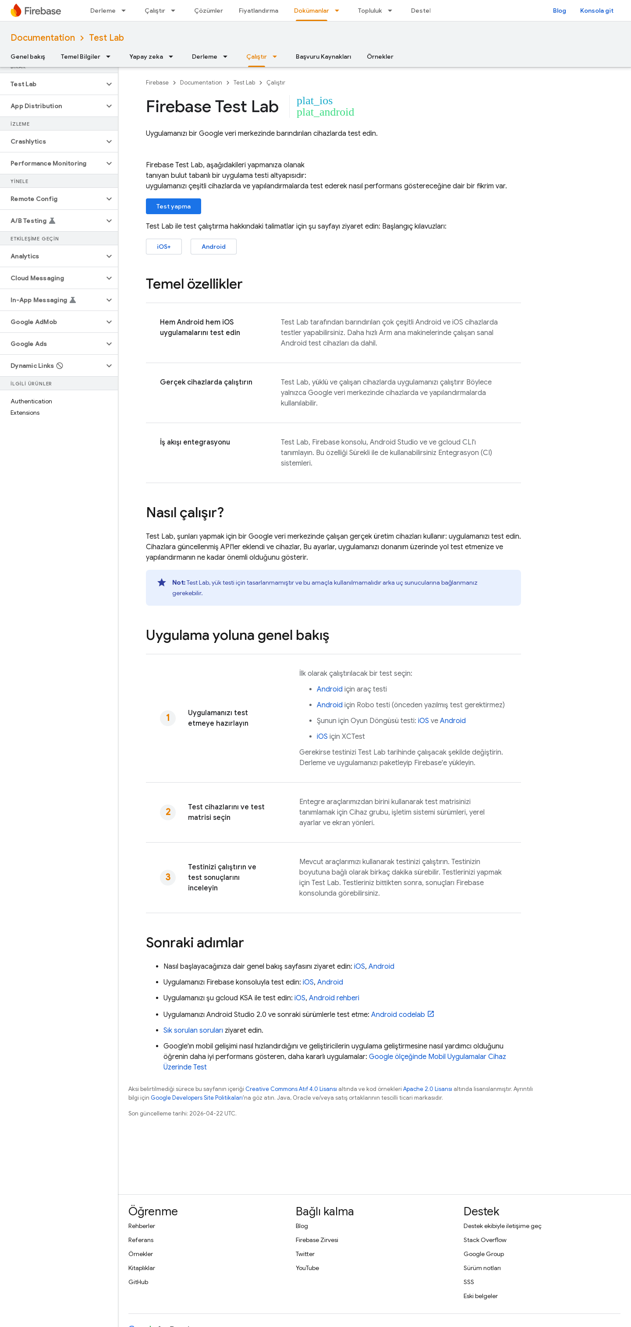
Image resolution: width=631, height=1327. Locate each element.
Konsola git (596, 10)
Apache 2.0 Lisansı (427, 1089)
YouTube (307, 1268)
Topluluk (370, 10)
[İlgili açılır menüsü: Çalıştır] (175, 10)
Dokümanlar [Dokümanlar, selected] (311, 10)
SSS (469, 1282)
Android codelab (398, 1014)
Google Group (484, 1254)
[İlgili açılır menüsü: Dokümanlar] (339, 10)
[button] (52, 84)
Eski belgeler (481, 1296)
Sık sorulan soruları (193, 1030)
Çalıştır (155, 10)
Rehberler (141, 1226)
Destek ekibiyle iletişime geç (503, 1226)
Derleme (103, 10)
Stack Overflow (485, 1240)
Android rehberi (334, 998)
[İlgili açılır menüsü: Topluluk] (392, 10)
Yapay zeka (146, 56)
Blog (559, 10)
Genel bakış (28, 56)
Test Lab (106, 37)
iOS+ (164, 247)
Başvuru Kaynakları (323, 56)
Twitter (305, 1254)
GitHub (138, 1282)
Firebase (157, 82)
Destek (422, 10)
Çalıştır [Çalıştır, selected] (256, 56)
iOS (423, 720)
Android (214, 247)
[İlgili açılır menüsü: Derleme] (126, 10)
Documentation (43, 37)
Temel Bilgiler (80, 56)
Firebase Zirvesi (317, 1240)
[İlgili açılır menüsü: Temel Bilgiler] (110, 56)
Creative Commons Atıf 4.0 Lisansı (291, 1089)
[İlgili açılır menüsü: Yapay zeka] (173, 56)
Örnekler (380, 56)
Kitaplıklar (141, 1268)
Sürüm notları (482, 1268)
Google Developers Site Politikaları (197, 1097)
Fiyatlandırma (258, 10)
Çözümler (208, 10)
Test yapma (173, 206)
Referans (140, 1240)
